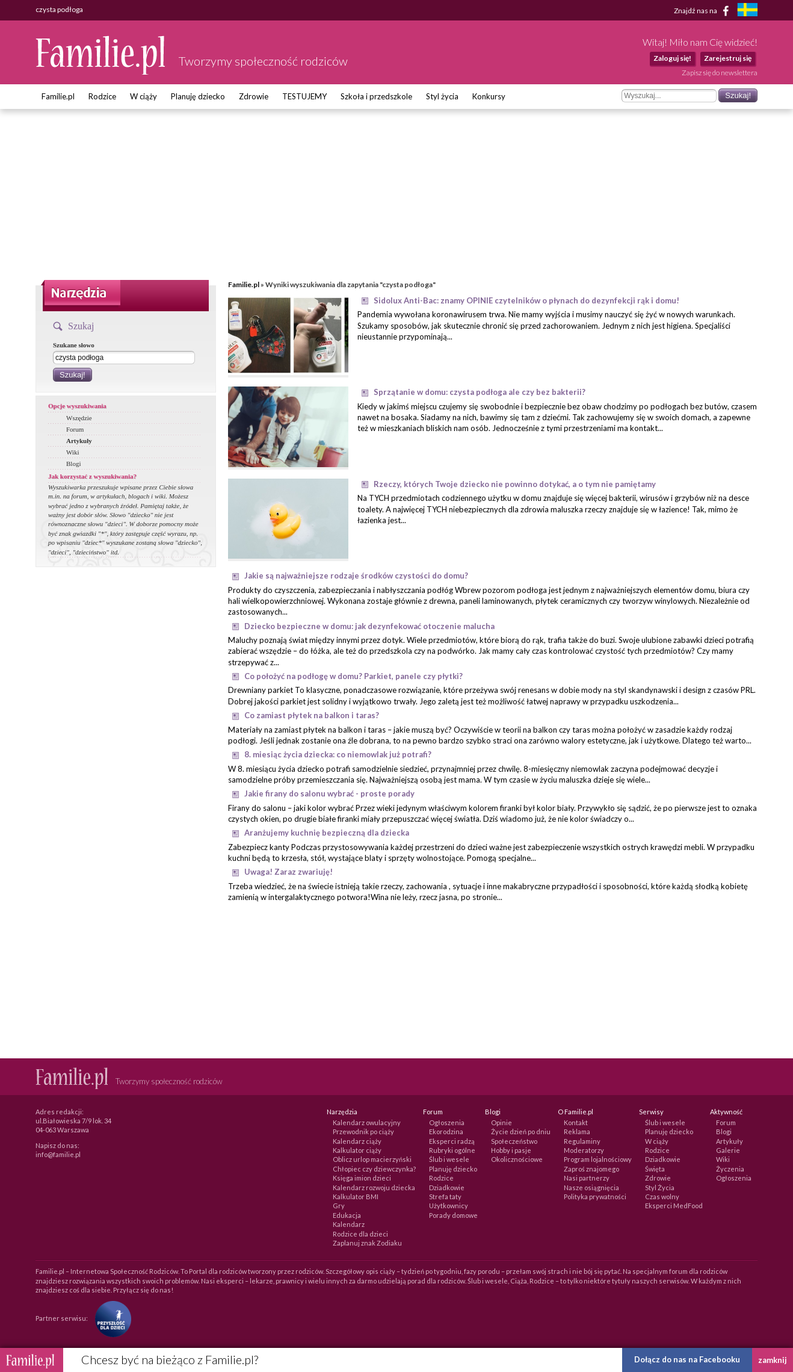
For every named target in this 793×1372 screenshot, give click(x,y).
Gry (339, 1205)
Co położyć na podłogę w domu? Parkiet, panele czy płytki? (353, 676)
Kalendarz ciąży (357, 1141)
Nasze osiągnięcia (591, 1187)
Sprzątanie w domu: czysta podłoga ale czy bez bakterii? (479, 392)
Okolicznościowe (517, 1159)
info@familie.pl (58, 1154)
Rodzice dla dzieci (360, 1234)
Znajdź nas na (703, 10)
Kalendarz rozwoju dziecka (374, 1187)
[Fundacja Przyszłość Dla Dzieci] (110, 1317)
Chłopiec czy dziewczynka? (374, 1169)
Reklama (577, 1131)
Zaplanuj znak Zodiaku (367, 1243)
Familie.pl (58, 96)
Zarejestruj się (727, 58)
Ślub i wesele (449, 1159)
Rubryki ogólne (452, 1150)
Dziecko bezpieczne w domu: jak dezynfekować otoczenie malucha (369, 626)
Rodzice (102, 96)
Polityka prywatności (595, 1196)
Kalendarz (349, 1224)
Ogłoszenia (446, 1122)
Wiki (72, 452)
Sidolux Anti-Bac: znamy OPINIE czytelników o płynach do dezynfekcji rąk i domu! (526, 300)
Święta (655, 1169)
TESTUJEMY (304, 96)
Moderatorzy (584, 1150)
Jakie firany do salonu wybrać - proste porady (329, 793)
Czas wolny (662, 1196)
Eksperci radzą (452, 1141)
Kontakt (576, 1122)
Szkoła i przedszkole (376, 96)
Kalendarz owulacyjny (367, 1122)
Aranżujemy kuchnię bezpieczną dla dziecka (326, 832)
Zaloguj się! (672, 58)
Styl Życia (659, 1187)
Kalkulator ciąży (357, 1150)
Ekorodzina (446, 1131)
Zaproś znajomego (591, 1169)
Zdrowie (253, 96)
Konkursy (488, 96)
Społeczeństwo (514, 1141)
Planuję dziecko (198, 96)
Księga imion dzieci (362, 1178)
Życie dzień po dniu (521, 1131)
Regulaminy (582, 1141)
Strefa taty (445, 1196)
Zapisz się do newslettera (720, 72)
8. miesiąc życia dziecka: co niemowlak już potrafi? (337, 754)
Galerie (728, 1150)
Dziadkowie (446, 1187)
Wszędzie (79, 417)
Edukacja (347, 1215)
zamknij (772, 1360)
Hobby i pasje (511, 1150)
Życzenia (730, 1169)
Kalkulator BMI (355, 1196)
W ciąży (143, 96)
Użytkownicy (448, 1205)
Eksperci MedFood (674, 1205)
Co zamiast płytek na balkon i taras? (311, 715)
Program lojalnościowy (598, 1159)
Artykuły (79, 440)
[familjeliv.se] (747, 11)
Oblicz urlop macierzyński (372, 1159)
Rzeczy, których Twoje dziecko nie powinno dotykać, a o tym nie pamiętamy (515, 484)
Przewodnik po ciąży (363, 1131)
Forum (75, 429)
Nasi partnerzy (586, 1178)
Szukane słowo (73, 345)
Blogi (73, 463)
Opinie (501, 1122)
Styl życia (442, 96)
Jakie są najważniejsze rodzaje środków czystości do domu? (356, 575)
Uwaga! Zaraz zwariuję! (288, 872)
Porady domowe (453, 1215)
